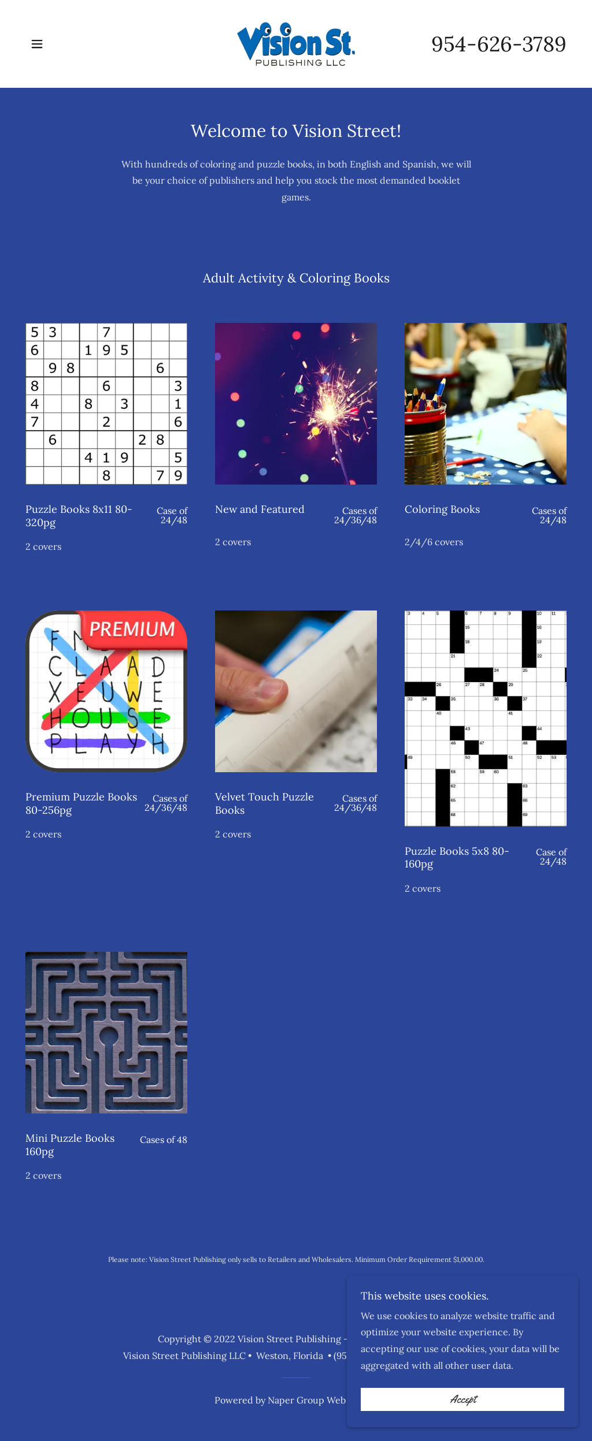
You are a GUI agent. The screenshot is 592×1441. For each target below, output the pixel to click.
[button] (37, 43)
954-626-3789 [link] (499, 44)
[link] (296, 43)
